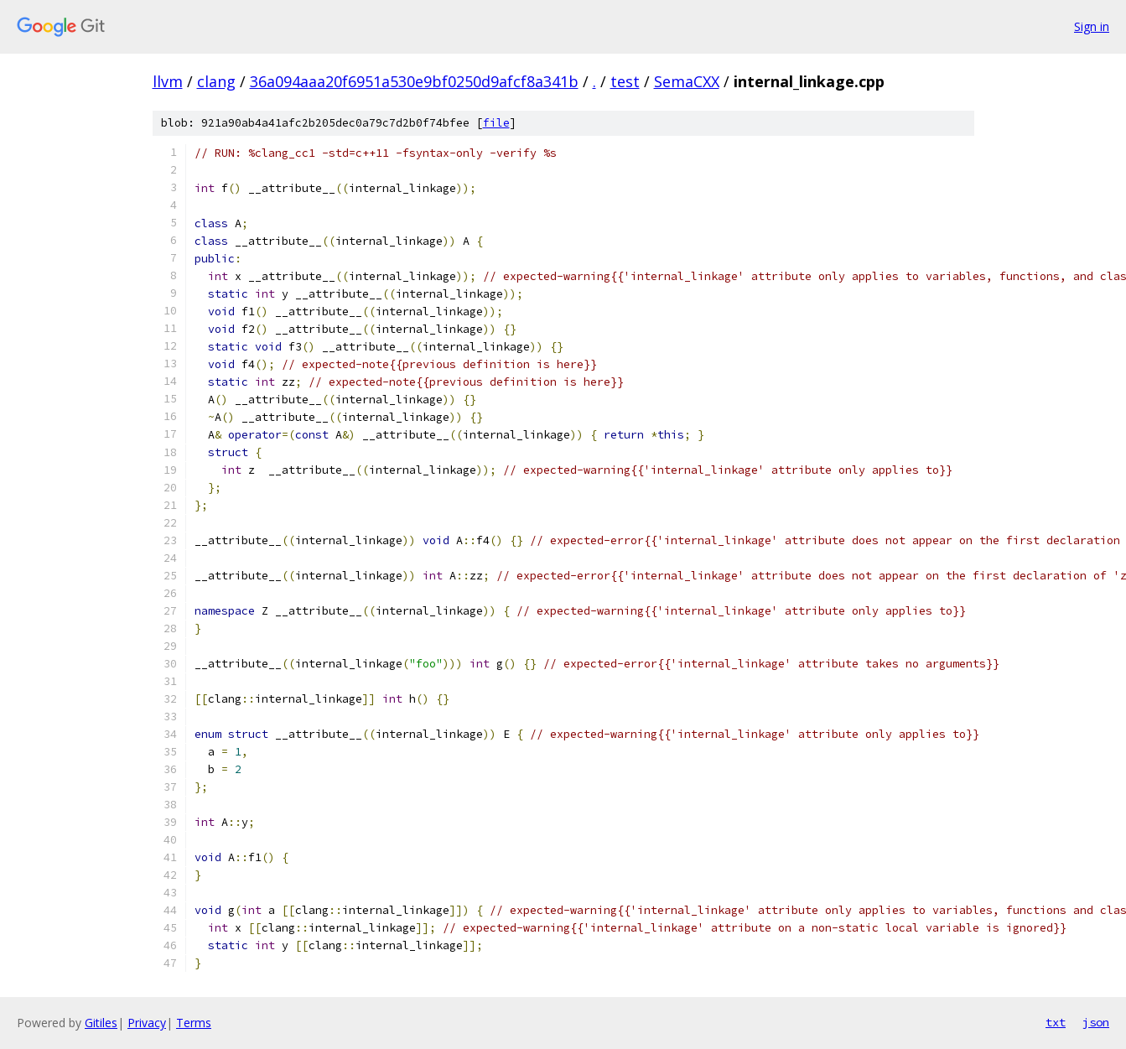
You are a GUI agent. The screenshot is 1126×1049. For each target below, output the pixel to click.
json (1095, 1022)
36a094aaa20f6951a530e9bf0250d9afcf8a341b (414, 81)
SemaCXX (686, 81)
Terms (193, 1023)
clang (216, 81)
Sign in (1091, 26)
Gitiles (101, 1023)
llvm (168, 81)
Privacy (146, 1023)
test (625, 81)
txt (1056, 1022)
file (496, 123)
